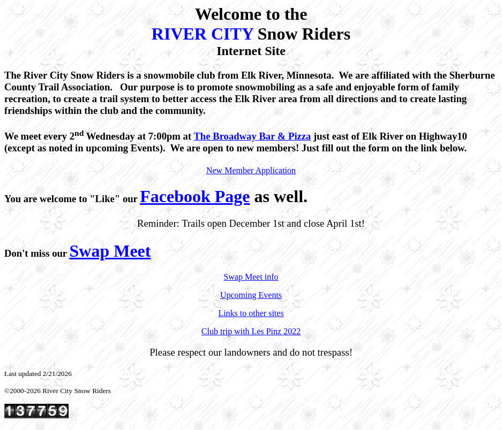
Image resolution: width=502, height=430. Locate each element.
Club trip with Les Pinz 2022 (251, 331)
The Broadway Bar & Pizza (252, 136)
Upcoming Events (251, 295)
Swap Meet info (250, 276)
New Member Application (251, 170)
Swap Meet (110, 250)
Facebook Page (195, 196)
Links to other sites (250, 313)
